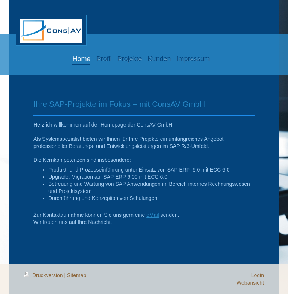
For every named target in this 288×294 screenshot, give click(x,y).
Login (257, 275)
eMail (152, 215)
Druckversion (44, 275)
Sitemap (76, 275)
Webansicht (250, 283)
